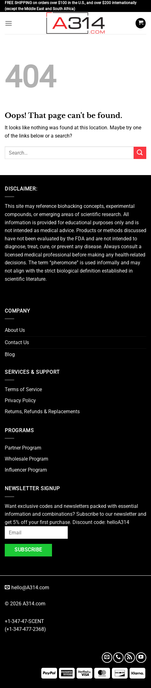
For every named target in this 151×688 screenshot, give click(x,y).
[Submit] (140, 153)
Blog (10, 354)
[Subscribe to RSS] (130, 657)
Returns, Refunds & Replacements (42, 412)
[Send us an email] (107, 657)
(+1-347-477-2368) (25, 629)
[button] (8, 23)
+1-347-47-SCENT (24, 621)
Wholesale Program (26, 459)
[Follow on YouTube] (141, 657)
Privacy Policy (20, 400)
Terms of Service (23, 389)
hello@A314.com (27, 588)
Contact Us (17, 342)
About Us (15, 330)
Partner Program (23, 448)
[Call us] (118, 657)
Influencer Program (26, 470)
